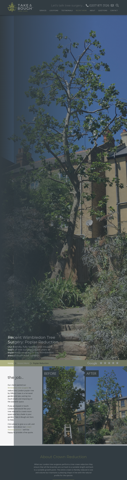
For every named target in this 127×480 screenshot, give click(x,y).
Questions (102, 10)
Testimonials (67, 10)
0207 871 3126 (99, 5)
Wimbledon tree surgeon (18, 388)
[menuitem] (43, 10)
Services (43, 10)
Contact (114, 10)
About (92, 10)
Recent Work (81, 10)
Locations (53, 10)
